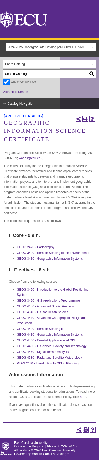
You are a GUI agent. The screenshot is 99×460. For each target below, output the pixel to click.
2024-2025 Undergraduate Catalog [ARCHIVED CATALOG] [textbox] (49, 47)
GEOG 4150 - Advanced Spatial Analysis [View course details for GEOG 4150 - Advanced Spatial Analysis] (45, 306)
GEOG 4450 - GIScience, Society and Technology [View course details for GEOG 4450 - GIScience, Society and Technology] (51, 346)
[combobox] (51, 47)
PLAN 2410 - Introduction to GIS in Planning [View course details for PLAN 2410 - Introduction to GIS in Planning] (48, 363)
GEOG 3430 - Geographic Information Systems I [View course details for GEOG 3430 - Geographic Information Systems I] (51, 259)
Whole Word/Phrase (23, 81)
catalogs (24, 450)
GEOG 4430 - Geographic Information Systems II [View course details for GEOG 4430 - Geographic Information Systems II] (51, 334)
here (83, 397)
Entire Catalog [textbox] (15, 64)
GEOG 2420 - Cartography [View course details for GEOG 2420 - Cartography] (35, 247)
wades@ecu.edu (30, 158)
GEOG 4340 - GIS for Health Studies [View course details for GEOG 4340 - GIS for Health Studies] (42, 312)
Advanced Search (15, 92)
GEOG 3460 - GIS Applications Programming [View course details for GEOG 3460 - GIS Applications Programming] (48, 300)
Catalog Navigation (21, 104)
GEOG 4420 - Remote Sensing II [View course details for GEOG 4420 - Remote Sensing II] (40, 329)
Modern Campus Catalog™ (50, 454)
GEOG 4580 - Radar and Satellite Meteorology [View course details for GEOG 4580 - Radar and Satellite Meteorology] (49, 357)
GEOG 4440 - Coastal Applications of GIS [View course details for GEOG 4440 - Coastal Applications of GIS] (46, 340)
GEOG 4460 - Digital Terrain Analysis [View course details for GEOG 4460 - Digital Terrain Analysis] (43, 352)
